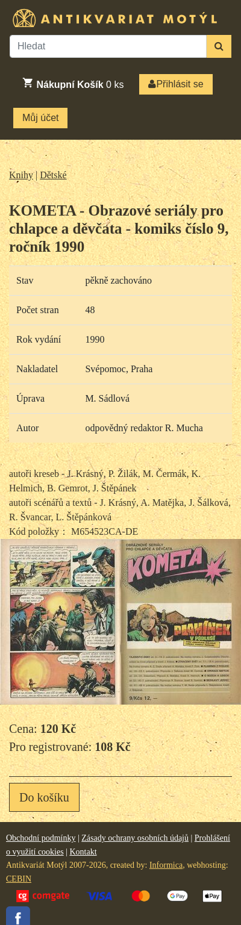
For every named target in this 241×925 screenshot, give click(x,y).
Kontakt (82, 851)
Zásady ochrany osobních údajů (135, 837)
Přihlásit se (175, 84)
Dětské (53, 175)
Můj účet (40, 118)
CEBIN (18, 878)
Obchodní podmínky (41, 837)
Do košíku (44, 797)
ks (73, 83)
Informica (166, 865)
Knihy (21, 175)
